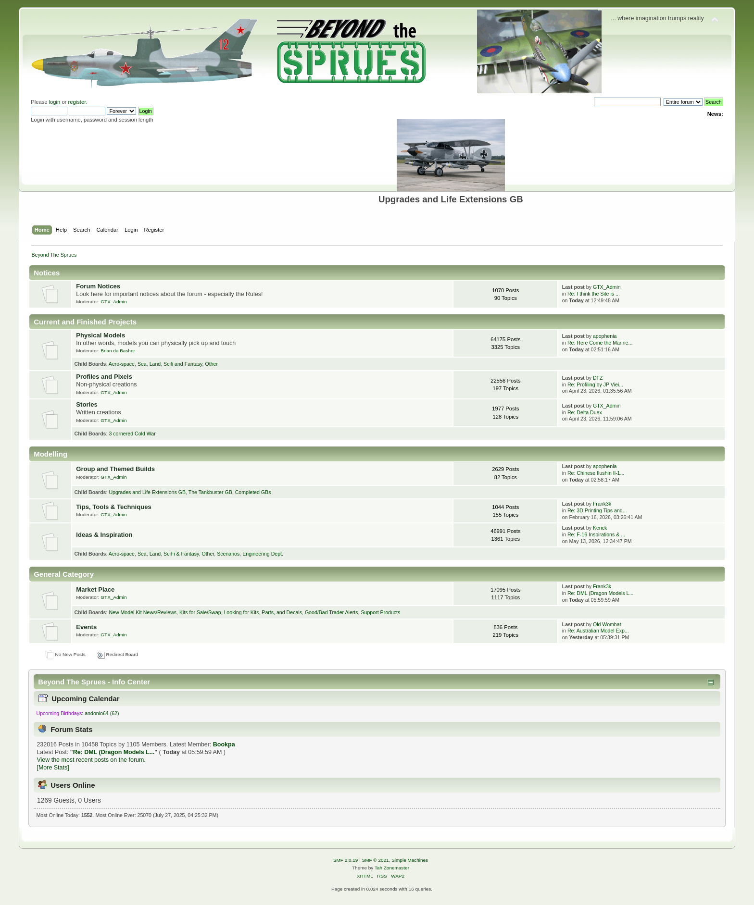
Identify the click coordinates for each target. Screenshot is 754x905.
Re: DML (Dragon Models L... (600, 593)
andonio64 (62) (102, 713)
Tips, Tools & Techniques (113, 506)
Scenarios (228, 554)
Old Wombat (607, 624)
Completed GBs (253, 492)
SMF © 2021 (375, 860)
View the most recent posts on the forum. (91, 759)
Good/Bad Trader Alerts (331, 612)
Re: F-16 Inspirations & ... (596, 534)
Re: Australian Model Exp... (598, 630)
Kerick (600, 528)
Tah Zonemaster (392, 867)
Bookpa (224, 744)
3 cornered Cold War (132, 433)
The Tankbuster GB (210, 492)
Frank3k (602, 504)
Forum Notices (98, 286)
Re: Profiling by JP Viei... (595, 384)
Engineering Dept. (262, 554)
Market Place (95, 589)
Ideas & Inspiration (104, 534)
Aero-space (122, 364)
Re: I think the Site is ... (593, 294)
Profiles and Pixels (104, 376)
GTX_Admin (113, 301)
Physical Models (100, 335)
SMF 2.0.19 (345, 860)
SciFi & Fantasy (181, 554)
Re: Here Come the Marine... (599, 343)
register (77, 102)
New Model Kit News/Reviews (142, 612)
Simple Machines (409, 860)
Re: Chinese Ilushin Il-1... (595, 473)
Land (155, 364)
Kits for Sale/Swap (200, 612)
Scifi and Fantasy (182, 364)
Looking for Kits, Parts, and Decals (263, 612)
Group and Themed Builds (115, 468)
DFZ (598, 378)
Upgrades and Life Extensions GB (147, 492)
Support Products (380, 612)
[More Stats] (53, 767)
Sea (142, 364)
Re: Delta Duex (584, 412)
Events (86, 627)
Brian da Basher (118, 350)
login (55, 102)
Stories (86, 404)
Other (211, 364)
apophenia (605, 336)
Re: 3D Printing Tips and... (597, 510)
